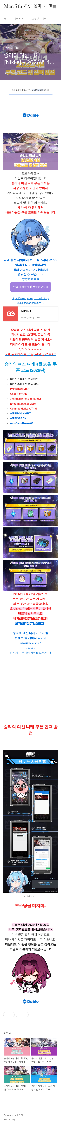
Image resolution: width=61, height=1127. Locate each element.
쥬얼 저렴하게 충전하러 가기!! (30, 286)
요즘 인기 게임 (39, 18)
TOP (54, 1116)
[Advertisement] (30, 689)
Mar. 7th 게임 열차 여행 (28, 6)
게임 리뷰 (19, 18)
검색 (47, 6)
